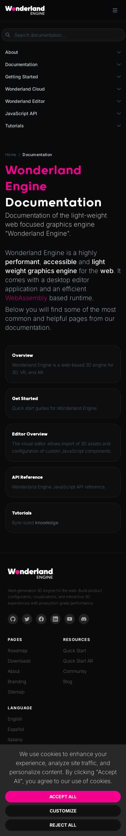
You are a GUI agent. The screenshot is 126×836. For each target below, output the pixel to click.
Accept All (63, 796)
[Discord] (84, 619)
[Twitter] (27, 619)
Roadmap (17, 650)
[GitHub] (13, 619)
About (14, 671)
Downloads (19, 661)
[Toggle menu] (115, 10)
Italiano (15, 739)
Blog (67, 681)
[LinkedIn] (55, 619)
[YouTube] (69, 619)
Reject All (63, 825)
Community (75, 671)
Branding (17, 681)
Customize (63, 810)
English (15, 719)
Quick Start (74, 650)
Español (16, 729)
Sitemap (16, 691)
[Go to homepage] (25, 10)
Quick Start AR (78, 661)
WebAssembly (26, 298)
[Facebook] (41, 619)
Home (10, 154)
